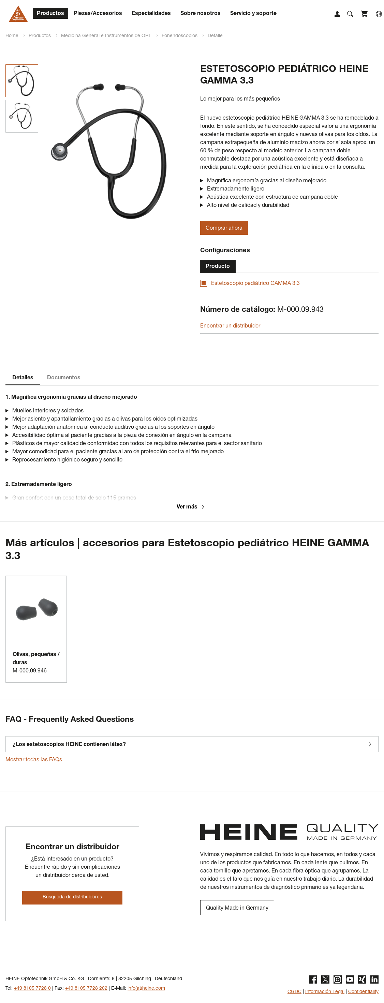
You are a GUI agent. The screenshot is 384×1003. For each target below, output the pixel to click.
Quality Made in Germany (237, 908)
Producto (218, 267)
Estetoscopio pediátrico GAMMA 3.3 (255, 284)
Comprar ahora (224, 228)
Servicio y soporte (253, 14)
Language (379, 14)
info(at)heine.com (146, 988)
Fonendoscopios (180, 36)
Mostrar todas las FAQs (33, 760)
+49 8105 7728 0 (32, 988)
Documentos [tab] (63, 378)
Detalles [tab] (22, 378)
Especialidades (151, 14)
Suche (350, 14)
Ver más (191, 507)
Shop (364, 14)
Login (337, 14)
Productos (50, 14)
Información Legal (324, 992)
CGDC (294, 992)
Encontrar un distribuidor (230, 326)
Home (12, 36)
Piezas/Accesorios (98, 14)
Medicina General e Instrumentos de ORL (107, 36)
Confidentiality (363, 992)
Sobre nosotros (200, 14)
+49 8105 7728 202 (86, 988)
